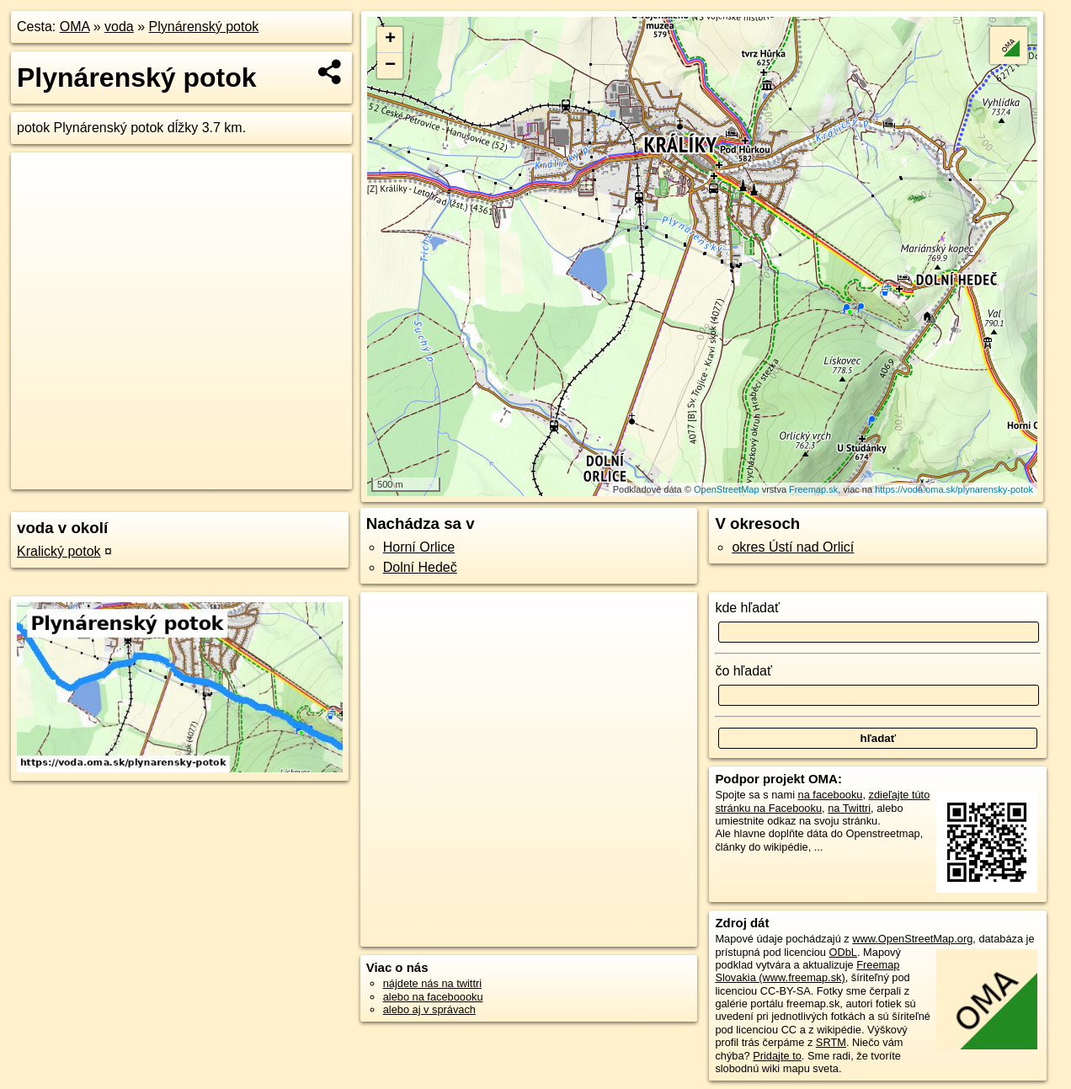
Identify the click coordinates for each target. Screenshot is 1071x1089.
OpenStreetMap (726, 489)
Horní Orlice (419, 547)
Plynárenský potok (204, 26)
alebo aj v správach (429, 1009)
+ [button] (390, 39)
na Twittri (849, 808)
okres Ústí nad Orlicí (793, 547)
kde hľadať (747, 608)
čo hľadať (743, 671)
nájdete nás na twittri (432, 983)
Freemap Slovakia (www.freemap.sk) (807, 971)
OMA (75, 26)
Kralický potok (59, 551)
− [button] (390, 65)
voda (119, 26)
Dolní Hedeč (420, 567)
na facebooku (830, 794)
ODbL (843, 952)
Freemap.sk (813, 489)
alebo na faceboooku (433, 996)
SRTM (831, 1042)
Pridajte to (777, 1055)
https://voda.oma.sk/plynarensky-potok (954, 489)
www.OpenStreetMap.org (912, 938)
